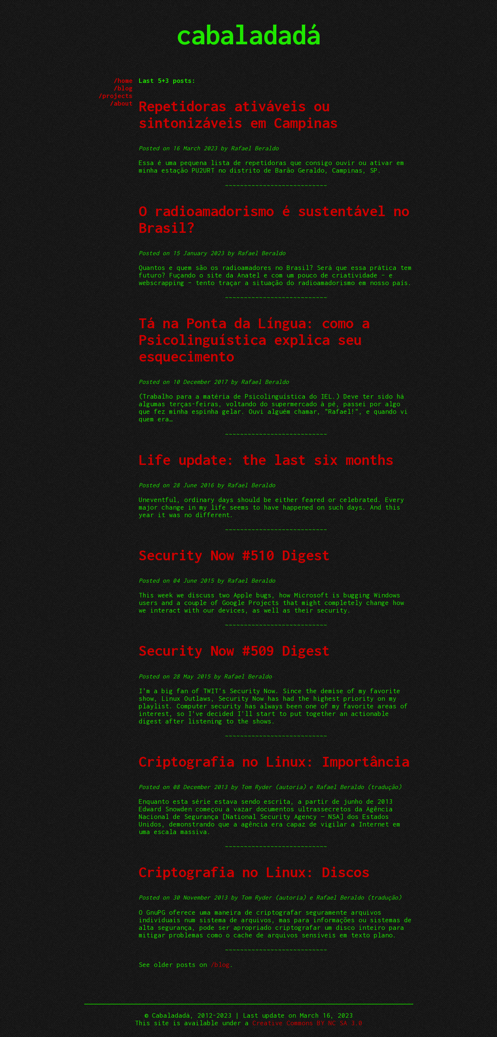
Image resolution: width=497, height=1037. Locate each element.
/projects (116, 96)
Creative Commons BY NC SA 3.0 (307, 1023)
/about (121, 103)
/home (123, 80)
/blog (123, 88)
